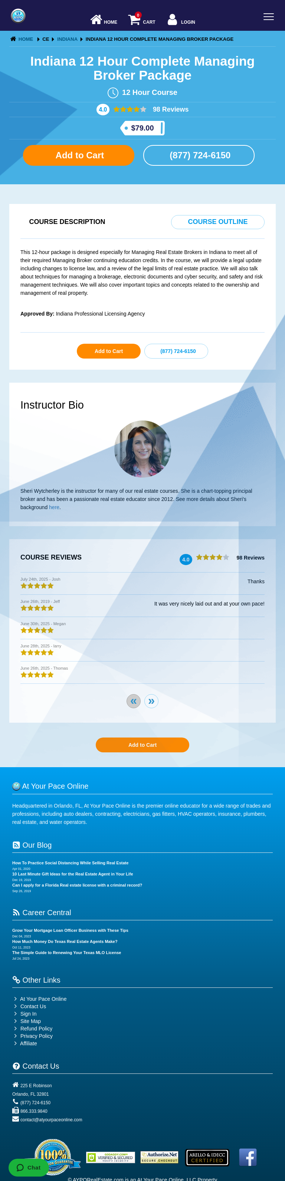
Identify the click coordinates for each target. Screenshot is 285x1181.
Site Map (26, 1021)
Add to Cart (78, 155)
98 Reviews (170, 109)
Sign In (24, 1014)
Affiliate (24, 1043)
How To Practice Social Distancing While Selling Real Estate (70, 863)
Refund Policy (36, 1029)
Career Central (41, 912)
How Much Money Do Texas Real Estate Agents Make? (65, 941)
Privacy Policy (36, 1036)
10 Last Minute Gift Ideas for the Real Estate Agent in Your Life (72, 874)
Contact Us (29, 1006)
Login (180, 20)
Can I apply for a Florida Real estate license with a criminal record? (77, 885)
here (54, 507)
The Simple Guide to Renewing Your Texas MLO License (66, 952)
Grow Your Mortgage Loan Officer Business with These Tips (70, 930)
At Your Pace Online (39, 999)
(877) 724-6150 (199, 155)
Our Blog (32, 845)
